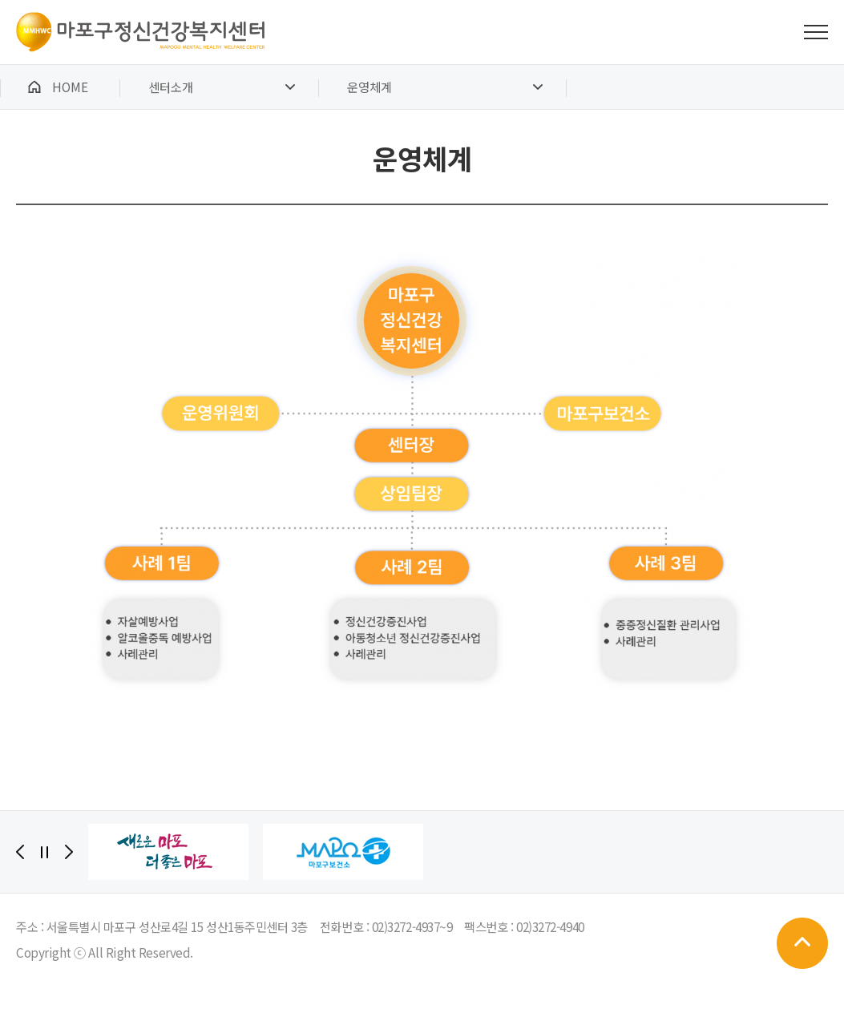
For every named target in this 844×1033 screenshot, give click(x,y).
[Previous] (20, 852)
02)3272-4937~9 (412, 926)
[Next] (69, 852)
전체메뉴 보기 (816, 32)
